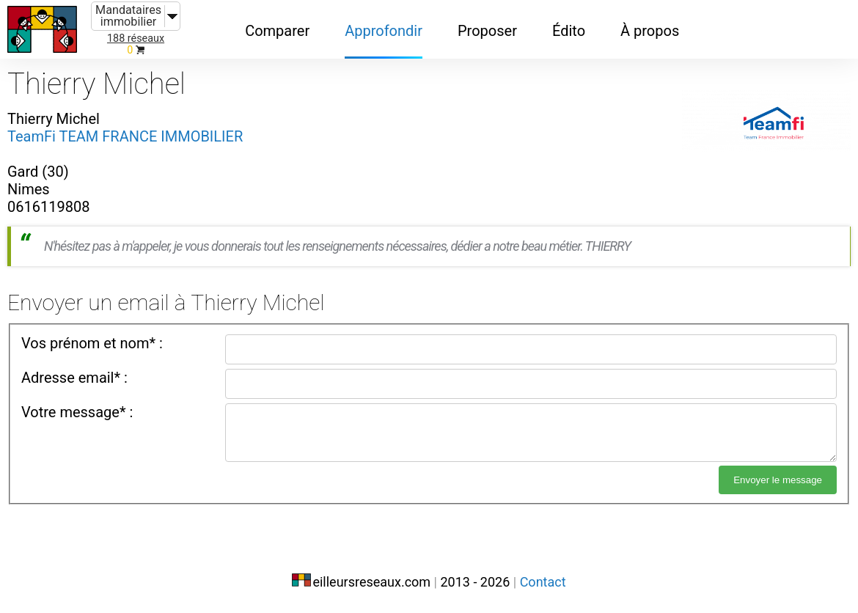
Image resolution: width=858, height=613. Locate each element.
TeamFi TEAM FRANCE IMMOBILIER (125, 136)
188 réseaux (135, 38)
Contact (543, 582)
